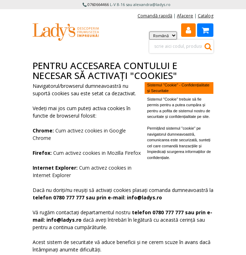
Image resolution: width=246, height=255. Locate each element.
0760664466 (98, 4)
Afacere (185, 16)
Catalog (205, 16)
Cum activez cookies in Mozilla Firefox (97, 152)
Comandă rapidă (155, 16)
